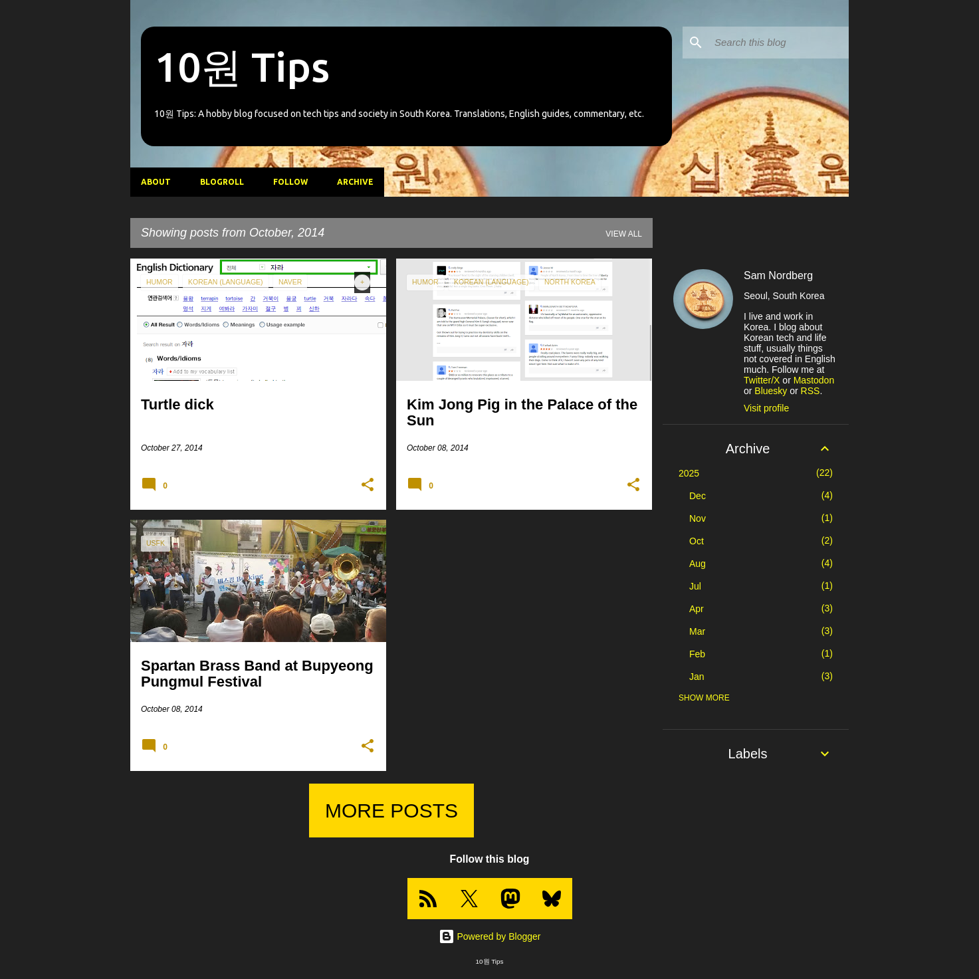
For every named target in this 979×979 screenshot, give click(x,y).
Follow (290, 181)
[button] (368, 485)
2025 (689, 473)
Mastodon (814, 380)
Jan (697, 676)
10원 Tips (242, 66)
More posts (391, 810)
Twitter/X (762, 380)
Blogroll (222, 181)
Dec (697, 495)
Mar (697, 631)
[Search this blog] (779, 42)
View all (623, 234)
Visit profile (766, 408)
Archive (355, 181)
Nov (697, 518)
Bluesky (770, 390)
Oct (696, 541)
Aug (697, 563)
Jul (695, 586)
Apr (696, 608)
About (156, 181)
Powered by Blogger (490, 936)
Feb (697, 654)
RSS (810, 390)
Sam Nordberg (778, 275)
